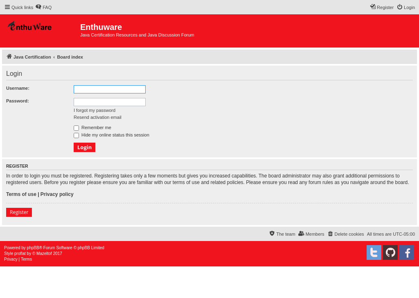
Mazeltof (44, 253)
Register (19, 212)
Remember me (92, 127)
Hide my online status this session (111, 134)
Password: (17, 100)
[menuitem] (43, 7)
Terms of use (21, 194)
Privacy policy (57, 194)
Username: (17, 88)
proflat (20, 253)
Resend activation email (98, 117)
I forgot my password (94, 110)
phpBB (33, 248)
